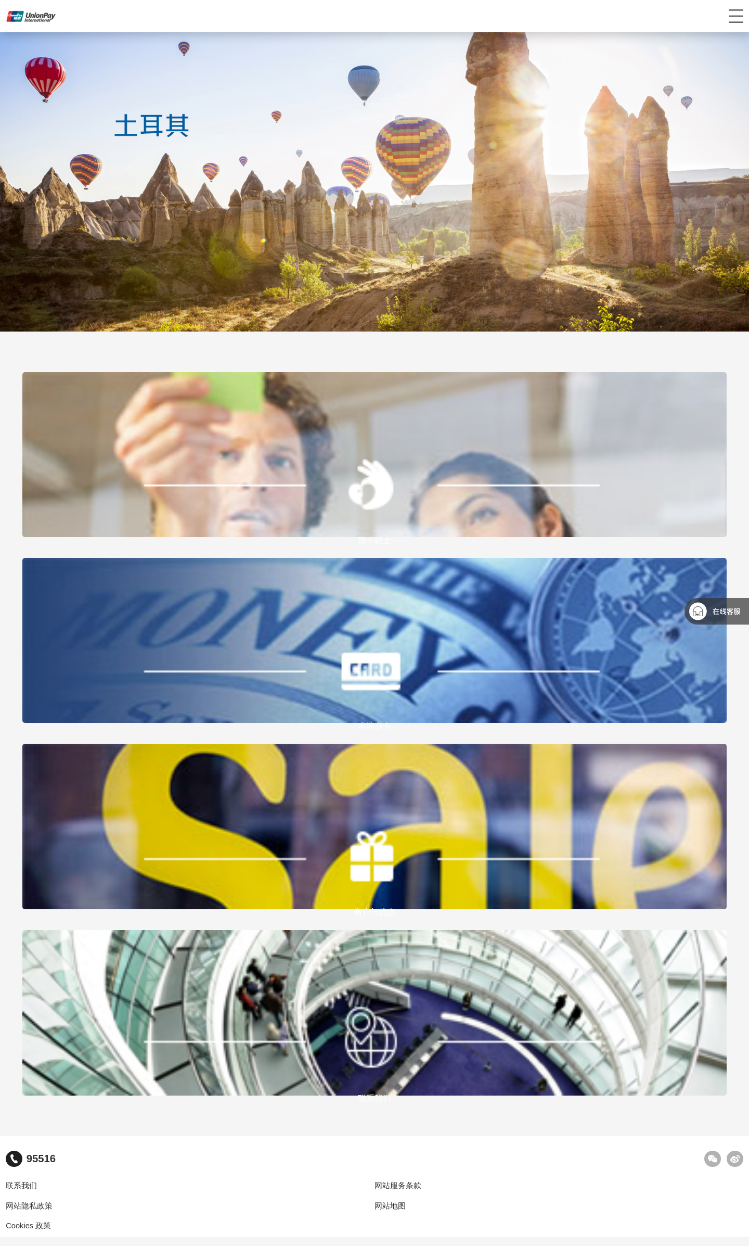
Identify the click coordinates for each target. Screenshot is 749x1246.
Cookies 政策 (28, 1226)
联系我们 (21, 1185)
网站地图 (390, 1206)
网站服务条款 (397, 1185)
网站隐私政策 (29, 1206)
